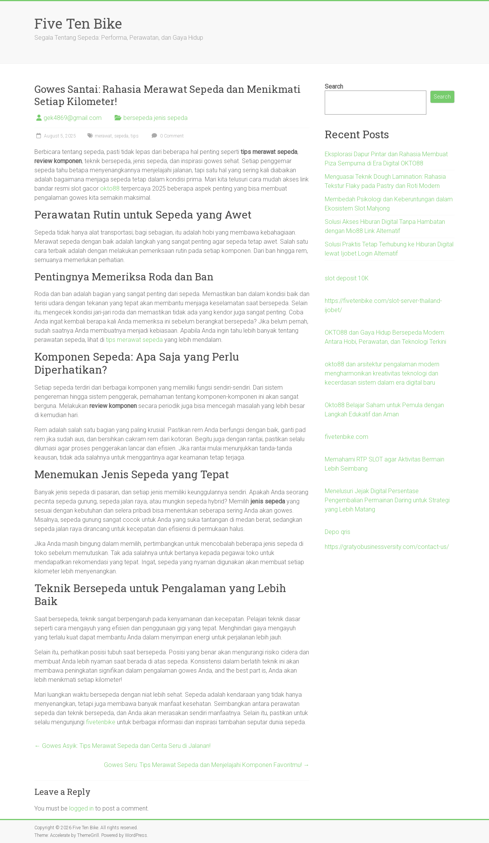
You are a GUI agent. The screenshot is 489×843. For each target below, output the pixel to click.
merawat (103, 136)
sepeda (121, 136)
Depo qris (337, 532)
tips (135, 136)
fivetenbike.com (346, 436)
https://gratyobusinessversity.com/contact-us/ (387, 546)
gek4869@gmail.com (73, 117)
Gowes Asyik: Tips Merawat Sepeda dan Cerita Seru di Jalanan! (122, 745)
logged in (81, 808)
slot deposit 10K (347, 278)
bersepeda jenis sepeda (155, 117)
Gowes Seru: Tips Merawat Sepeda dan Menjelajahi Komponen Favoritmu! (206, 765)
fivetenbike (100, 722)
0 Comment (167, 136)
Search (334, 86)
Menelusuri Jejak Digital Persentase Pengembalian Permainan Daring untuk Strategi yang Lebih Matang (387, 500)
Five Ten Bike (78, 23)
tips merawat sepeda (134, 339)
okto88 (110, 188)
